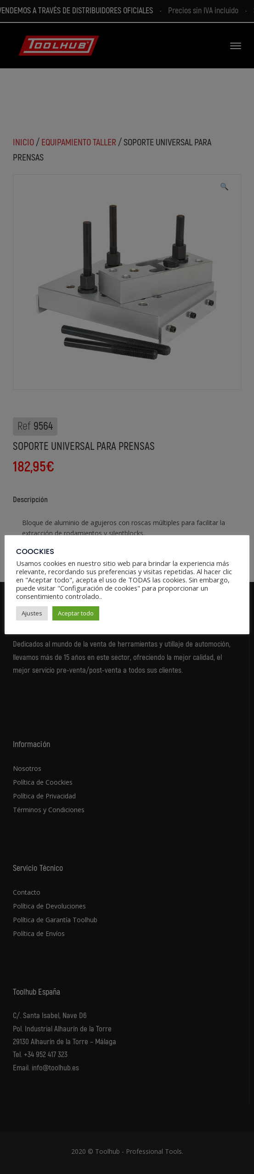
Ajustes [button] (32, 613)
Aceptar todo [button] (76, 613)
